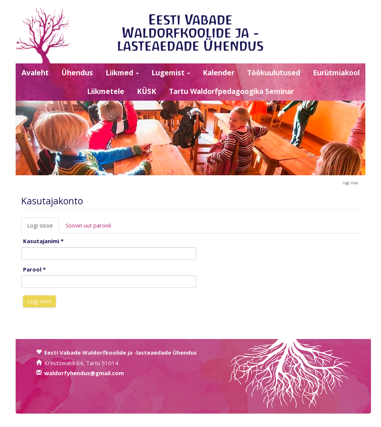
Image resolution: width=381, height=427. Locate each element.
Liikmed (122, 73)
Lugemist (170, 73)
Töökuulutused (273, 73)
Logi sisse (350, 182)
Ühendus (77, 73)
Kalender (218, 73)
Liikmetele (105, 91)
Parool (34, 269)
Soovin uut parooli (88, 225)
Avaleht (35, 73)
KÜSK (146, 91)
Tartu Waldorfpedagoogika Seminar (231, 91)
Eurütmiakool (336, 73)
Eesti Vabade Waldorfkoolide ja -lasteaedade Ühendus (190, 33)
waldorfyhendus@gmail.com (84, 373)
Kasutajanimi (43, 241)
